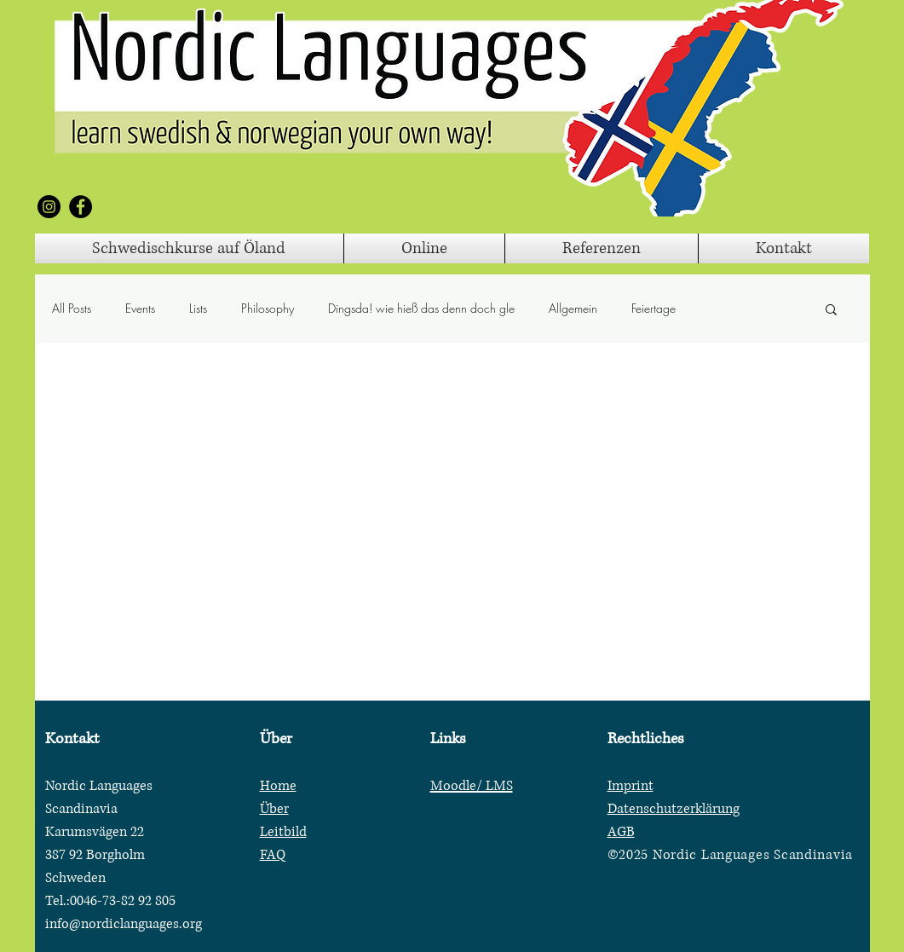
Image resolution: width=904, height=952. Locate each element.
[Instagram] (48, 206)
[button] (831, 311)
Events (140, 308)
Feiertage (653, 308)
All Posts (71, 308)
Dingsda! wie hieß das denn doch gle (421, 308)
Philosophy (267, 308)
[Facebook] (80, 206)
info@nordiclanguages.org (123, 923)
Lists (198, 308)
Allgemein (573, 308)
